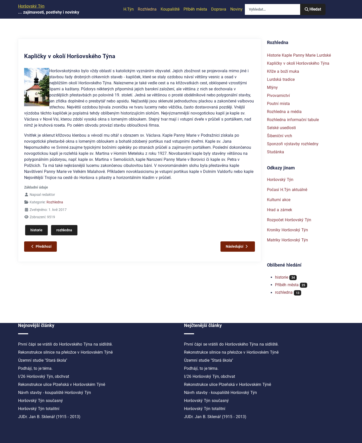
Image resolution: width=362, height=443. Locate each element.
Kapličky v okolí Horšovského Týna (298, 63)
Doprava (218, 9)
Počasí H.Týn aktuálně (287, 189)
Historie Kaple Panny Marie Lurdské (299, 55)
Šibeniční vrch (279, 135)
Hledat (313, 9)
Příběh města (195, 9)
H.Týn (128, 9)
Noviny (236, 9)
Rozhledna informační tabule (293, 119)
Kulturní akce (278, 199)
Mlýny (272, 87)
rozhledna (64, 230)
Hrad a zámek (279, 209)
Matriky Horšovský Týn (287, 240)
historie (36, 230)
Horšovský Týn (280, 179)
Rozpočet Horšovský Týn (289, 219)
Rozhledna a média (284, 111)
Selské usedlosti (281, 127)
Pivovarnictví (278, 95)
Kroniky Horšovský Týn (287, 230)
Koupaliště (170, 9)
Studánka (275, 152)
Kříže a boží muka (283, 71)
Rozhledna (147, 9)
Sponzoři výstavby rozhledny (293, 143)
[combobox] (272, 9)
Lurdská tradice (281, 79)
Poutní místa (278, 103)
